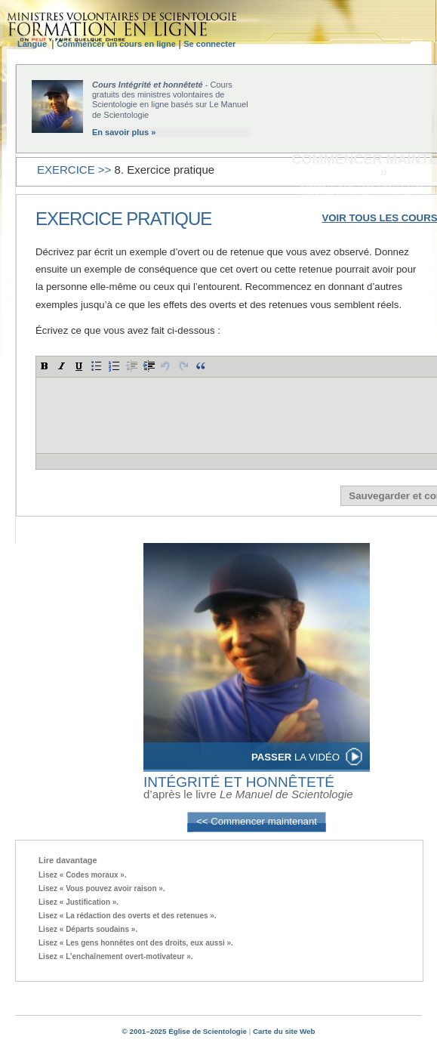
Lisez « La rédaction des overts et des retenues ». (127, 916)
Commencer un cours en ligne (116, 43)
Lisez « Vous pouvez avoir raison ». (101, 888)
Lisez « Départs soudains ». (87, 929)
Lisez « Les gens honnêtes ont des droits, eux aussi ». (135, 943)
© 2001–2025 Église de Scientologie (184, 1031)
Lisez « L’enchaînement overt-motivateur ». (115, 956)
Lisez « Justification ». (78, 902)
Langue (34, 43)
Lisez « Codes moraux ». (82, 875)
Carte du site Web (284, 1031)
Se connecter (209, 43)
